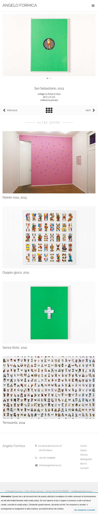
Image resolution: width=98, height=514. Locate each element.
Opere (83, 450)
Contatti (84, 468)
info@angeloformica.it (50, 465)
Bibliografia (86, 459)
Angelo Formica (20, 5)
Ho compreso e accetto (84, 510)
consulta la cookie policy (17, 505)
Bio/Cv (83, 463)
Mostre (84, 454)
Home (83, 445)
